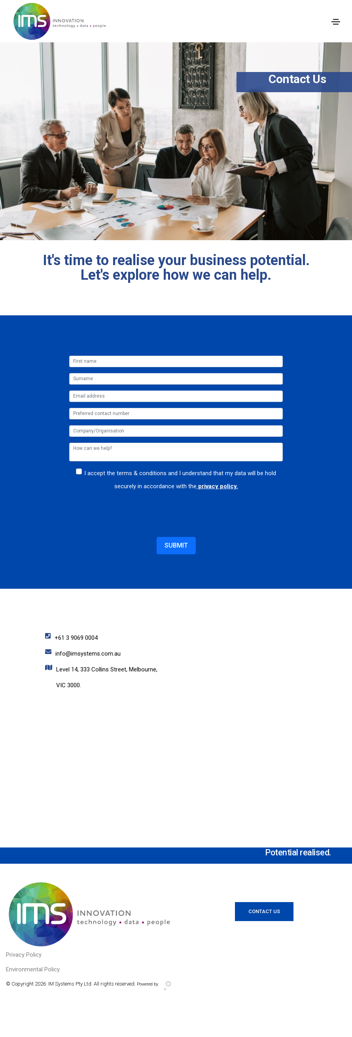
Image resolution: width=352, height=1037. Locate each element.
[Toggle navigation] (335, 22)
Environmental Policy (33, 969)
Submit (176, 545)
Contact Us (264, 911)
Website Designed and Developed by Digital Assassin (176, 1023)
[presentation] (129, 507)
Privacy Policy (24, 954)
